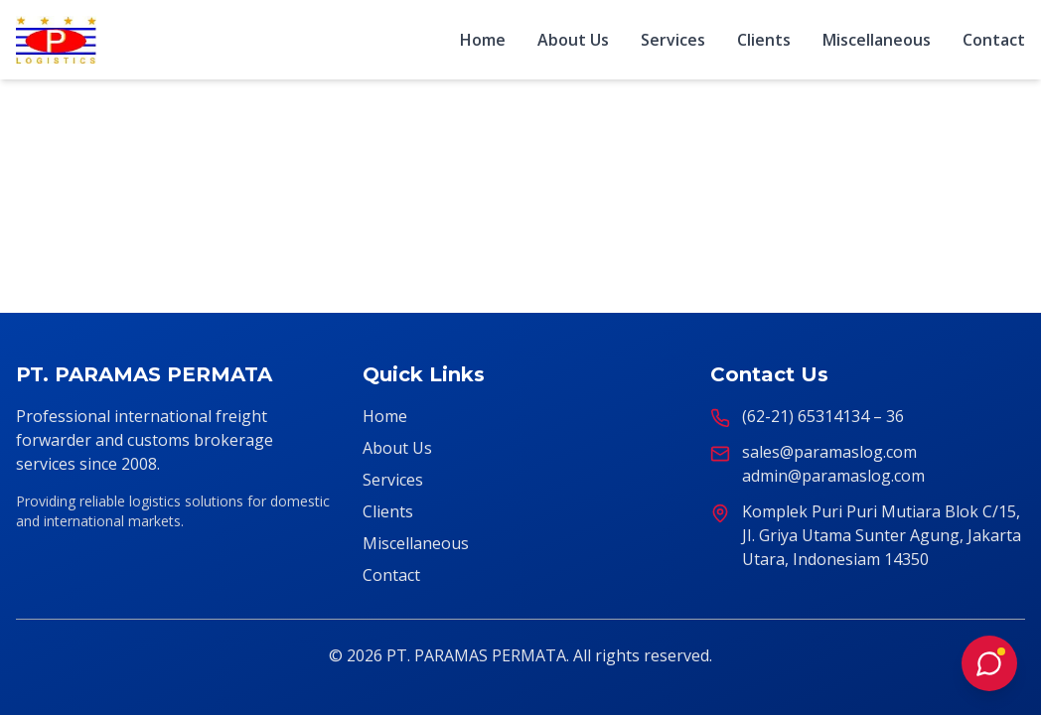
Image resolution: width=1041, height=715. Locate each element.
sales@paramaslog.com (829, 452)
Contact (994, 40)
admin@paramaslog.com (833, 476)
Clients (764, 40)
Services (673, 40)
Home (483, 40)
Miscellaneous (876, 40)
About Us (573, 40)
